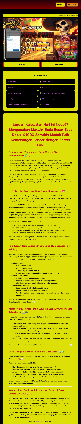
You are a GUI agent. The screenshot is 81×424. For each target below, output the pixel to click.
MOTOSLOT (72, 5)
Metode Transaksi (14, 93)
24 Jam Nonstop (48, 99)
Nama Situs (12, 82)
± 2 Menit (45, 105)
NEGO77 (60, 5)
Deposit (10, 87)
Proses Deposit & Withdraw (18, 105)
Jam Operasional (14, 99)
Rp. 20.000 (46, 87)
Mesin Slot (46, 82)
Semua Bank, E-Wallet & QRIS (53, 93)
